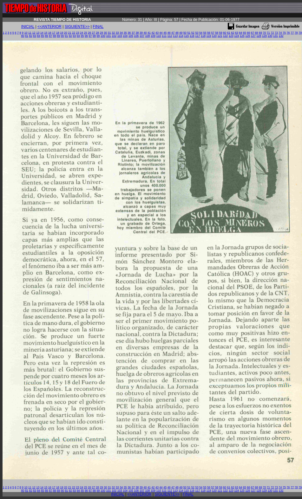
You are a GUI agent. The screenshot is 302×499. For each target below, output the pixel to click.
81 (26, 35)
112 (169, 35)
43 (157, 32)
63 (236, 32)
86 (46, 35)
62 (232, 32)
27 (93, 32)
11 (29, 32)
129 (264, 35)
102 (114, 35)
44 (161, 32)
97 (90, 35)
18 (57, 32)
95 (82, 35)
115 (186, 35)
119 (208, 35)
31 (109, 32)
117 (197, 35)
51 (188, 32)
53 (196, 32)
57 (212, 32)
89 (58, 35)
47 (172, 32)
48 (177, 32)
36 (129, 32)
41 (149, 32)
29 (101, 32)
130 (269, 35)
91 (66, 35)
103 (119, 35)
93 (74, 35)
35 (125, 32)
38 (137, 32)
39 (141, 32)
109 (153, 35)
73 (276, 32)
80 (22, 35)
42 (153, 32)
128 (258, 35)
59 (220, 32)
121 (220, 35)
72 (272, 32)
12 (34, 32)
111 (164, 35)
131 (275, 35)
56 (208, 32)
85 (42, 35)
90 (62, 35)
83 (34, 35)
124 (236, 35)
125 (242, 35)
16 (49, 32)
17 (53, 32)
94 (78, 35)
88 (54, 35)
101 (108, 35)
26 (89, 32)
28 (97, 32)
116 (192, 35)
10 (26, 32)
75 (284, 32)
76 (288, 32)
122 (225, 35)
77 (292, 32)
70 (264, 32)
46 (169, 32)
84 (38, 35)
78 (296, 32)
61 (228, 32)
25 (85, 32)
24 (81, 32)
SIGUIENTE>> (77, 26)
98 (94, 35)
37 (133, 32)
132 (281, 35)
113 (175, 35)
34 (121, 32)
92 (70, 35)
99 (98, 35)
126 (247, 35)
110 (158, 35)
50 (185, 32)
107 (142, 35)
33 (117, 32)
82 (30, 35)
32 (113, 32)
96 (86, 35)
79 (300, 32)
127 (253, 35)
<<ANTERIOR (49, 26)
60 (224, 32)
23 (77, 32)
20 (65, 32)
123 (231, 35)
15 (45, 32)
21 (69, 32)
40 (145, 32)
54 (200, 32)
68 (256, 32)
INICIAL (28, 26)
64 (240, 32)
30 (105, 32)
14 (41, 32)
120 (214, 35)
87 (50, 35)
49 (180, 32)
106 (136, 35)
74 (280, 32)
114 (181, 35)
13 (37, 32)
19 (61, 32)
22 (73, 32)
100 (103, 35)
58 (216, 32)
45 (165, 32)
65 (244, 32)
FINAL (98, 26)
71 (268, 32)
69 (260, 32)
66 (248, 32)
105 (130, 35)
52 (192, 32)
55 (204, 32)
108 (147, 35)
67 (252, 32)
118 (203, 35)
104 (125, 35)
